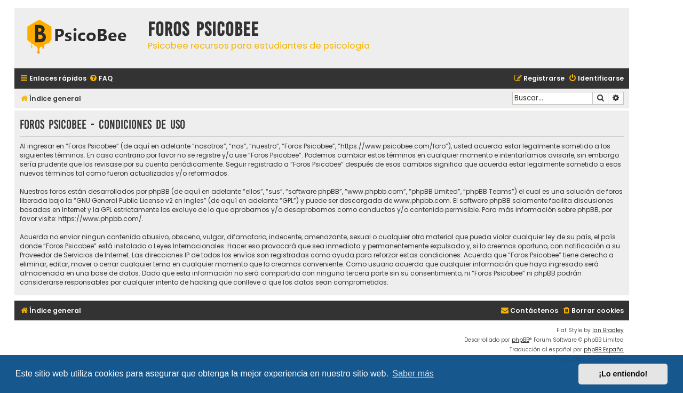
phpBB (520, 340)
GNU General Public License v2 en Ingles (140, 200)
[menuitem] (101, 79)
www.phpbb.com (422, 200)
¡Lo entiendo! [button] (623, 374)
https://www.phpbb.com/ (100, 218)
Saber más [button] (413, 373)
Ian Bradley (608, 330)
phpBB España (604, 349)
